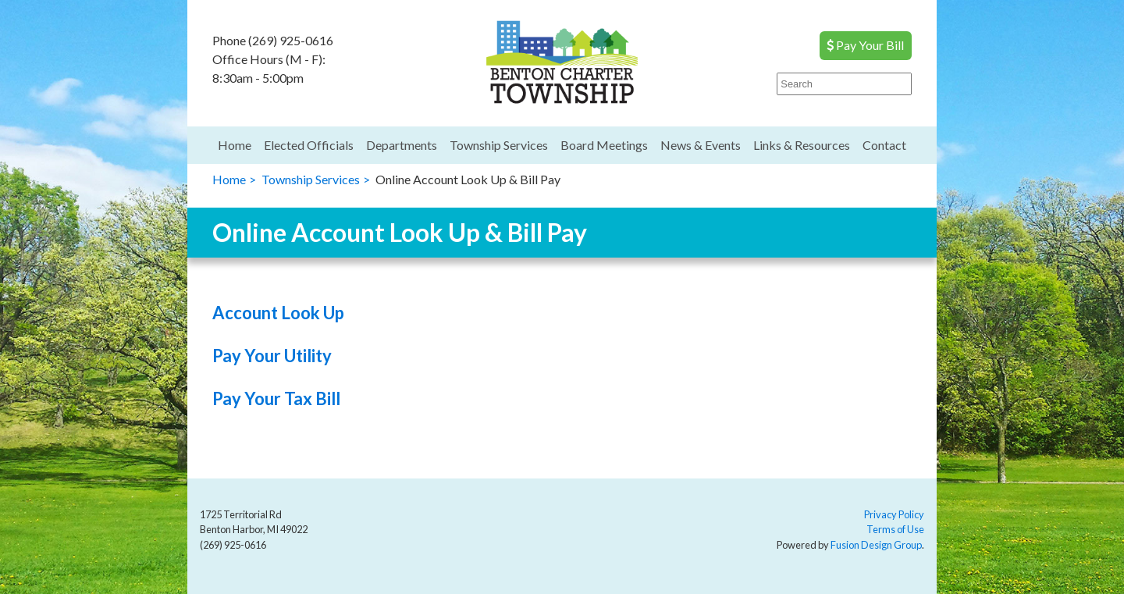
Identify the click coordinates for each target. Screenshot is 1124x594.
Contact (884, 144)
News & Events (700, 144)
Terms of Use (895, 529)
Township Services (499, 144)
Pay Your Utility (272, 355)
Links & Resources (801, 144)
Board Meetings (604, 144)
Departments (401, 144)
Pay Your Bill (865, 44)
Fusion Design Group (876, 545)
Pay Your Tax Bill (276, 398)
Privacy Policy (894, 514)
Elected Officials (309, 144)
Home (234, 144)
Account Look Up (278, 312)
